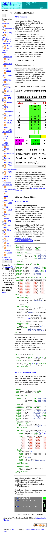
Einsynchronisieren (11, 154)
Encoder (7, 158)
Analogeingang (8, 28)
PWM (6, 207)
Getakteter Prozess (6, 177)
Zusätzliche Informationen (7, 258)
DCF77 (6, 149)
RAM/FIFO (8, 116)
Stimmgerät (7, 80)
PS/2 (10, 203)
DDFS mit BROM (21, 201)
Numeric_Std (8, 200)
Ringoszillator (9, 120)
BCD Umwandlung (7, 131)
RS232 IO (7, 96)
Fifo (8, 243)
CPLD (9, 91)
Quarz (9, 46)
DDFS (7, 4)
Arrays (6, 127)
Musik (8, 71)
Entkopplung (7, 32)
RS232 (6, 219)
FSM (9, 172)
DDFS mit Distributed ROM (25, 372)
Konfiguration (8, 111)
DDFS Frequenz (21, 17)
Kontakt (5, 68)
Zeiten (9, 253)
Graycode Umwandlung (7, 184)
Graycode (6, 250)
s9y (13, 529)
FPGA (9, 102)
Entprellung (8, 162)
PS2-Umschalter (6, 42)
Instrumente (7, 75)
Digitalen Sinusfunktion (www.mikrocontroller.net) (24, 240)
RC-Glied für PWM (6, 50)
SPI (8, 59)
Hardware (5, 24)
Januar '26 (9, 267)
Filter (10, 165)
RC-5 (10, 210)
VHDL (9, 123)
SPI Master (6, 222)
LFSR (6, 196)
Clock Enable (5, 137)
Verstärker (6, 84)
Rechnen (7, 214)
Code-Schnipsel (5, 144)
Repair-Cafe (7, 57)
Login (4, 292)
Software (5, 236)
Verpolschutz (7, 64)
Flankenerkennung (11, 169)
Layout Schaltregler (6, 38)
